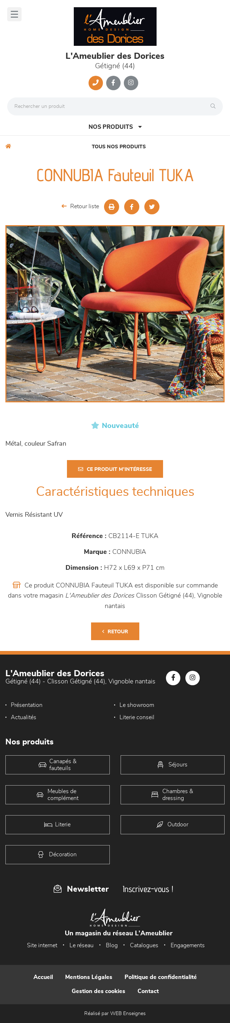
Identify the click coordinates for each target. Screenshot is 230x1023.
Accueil (43, 977)
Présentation (26, 705)
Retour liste (80, 206)
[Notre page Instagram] (131, 83)
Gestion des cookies (98, 991)
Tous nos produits (119, 146)
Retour (115, 631)
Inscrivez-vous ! (148, 889)
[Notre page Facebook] (113, 83)
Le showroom (136, 705)
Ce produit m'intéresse (115, 469)
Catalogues (144, 945)
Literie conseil (136, 717)
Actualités (23, 717)
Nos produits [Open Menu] (115, 127)
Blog (112, 945)
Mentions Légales (88, 977)
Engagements (188, 945)
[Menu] (14, 14)
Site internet (42, 945)
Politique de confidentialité (161, 977)
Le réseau (81, 945)
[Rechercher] (215, 106)
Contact (148, 991)
